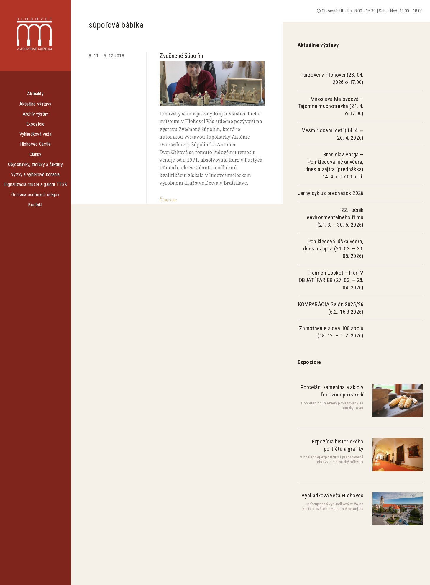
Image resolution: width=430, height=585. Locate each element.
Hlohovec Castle (35, 144)
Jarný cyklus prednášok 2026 (331, 193)
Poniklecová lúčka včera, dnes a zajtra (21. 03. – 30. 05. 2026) (333, 249)
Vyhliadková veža (35, 134)
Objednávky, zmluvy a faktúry (35, 164)
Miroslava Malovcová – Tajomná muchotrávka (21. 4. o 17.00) (331, 106)
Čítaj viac (168, 200)
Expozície (35, 124)
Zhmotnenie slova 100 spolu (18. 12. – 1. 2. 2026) (331, 332)
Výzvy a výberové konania (35, 174)
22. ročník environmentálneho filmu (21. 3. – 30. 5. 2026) (335, 217)
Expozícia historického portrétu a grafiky (338, 445)
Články (35, 154)
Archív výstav (35, 114)
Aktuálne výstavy (35, 104)
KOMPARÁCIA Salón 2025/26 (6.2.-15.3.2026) (331, 308)
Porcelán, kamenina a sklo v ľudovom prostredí (332, 391)
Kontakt (35, 204)
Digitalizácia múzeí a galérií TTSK (35, 184)
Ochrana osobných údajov (35, 194)
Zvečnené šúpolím (181, 55)
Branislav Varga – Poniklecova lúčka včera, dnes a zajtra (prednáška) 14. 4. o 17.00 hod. (334, 165)
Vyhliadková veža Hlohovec (332, 495)
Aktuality (35, 93)
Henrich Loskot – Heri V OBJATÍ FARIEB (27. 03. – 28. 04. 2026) (331, 280)
